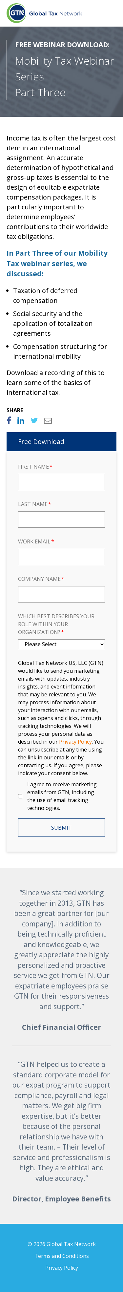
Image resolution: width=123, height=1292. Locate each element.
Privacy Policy (61, 1267)
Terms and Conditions (61, 1256)
